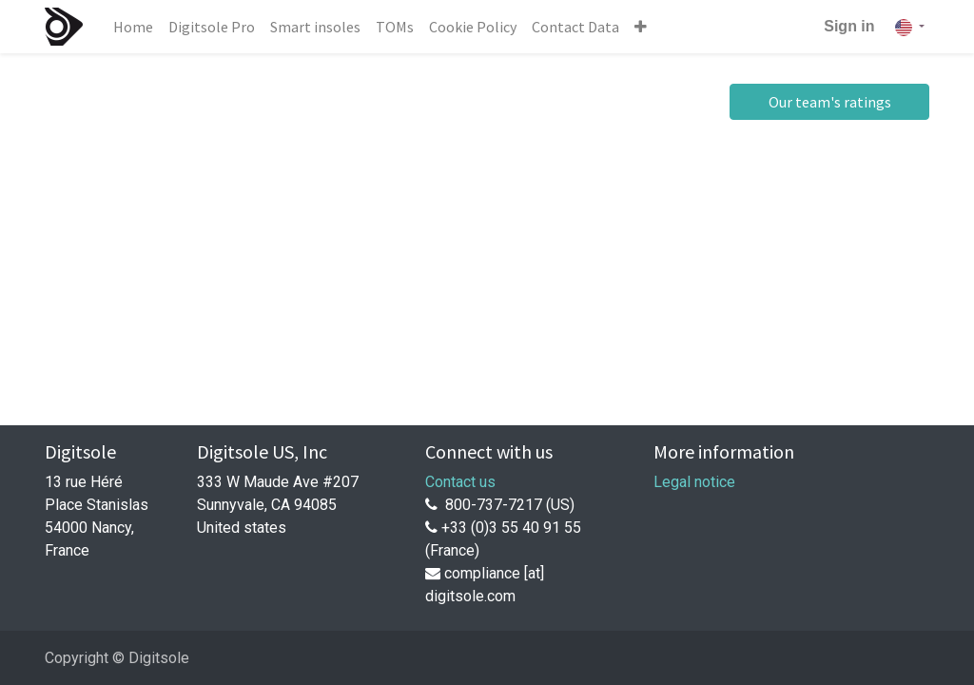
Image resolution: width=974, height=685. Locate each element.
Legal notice (694, 482)
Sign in (849, 26)
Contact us (460, 482)
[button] (640, 27)
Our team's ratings (830, 101)
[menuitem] (133, 27)
